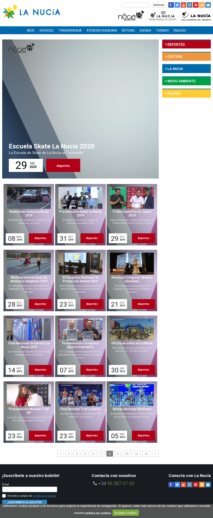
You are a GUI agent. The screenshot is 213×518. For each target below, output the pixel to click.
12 (146, 453)
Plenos (174, 93)
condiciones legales (44, 495)
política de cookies (98, 512)
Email (5, 484)
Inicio (31, 30)
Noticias (128, 30)
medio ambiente (181, 81)
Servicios (46, 30)
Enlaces (180, 30)
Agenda (145, 30)
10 (126, 453)
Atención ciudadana (102, 30)
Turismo (162, 30)
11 (136, 453)
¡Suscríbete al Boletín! (24, 502)
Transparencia (70, 30)
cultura (175, 57)
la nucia (175, 69)
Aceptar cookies (126, 512)
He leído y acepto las (31, 495)
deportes (63, 166)
